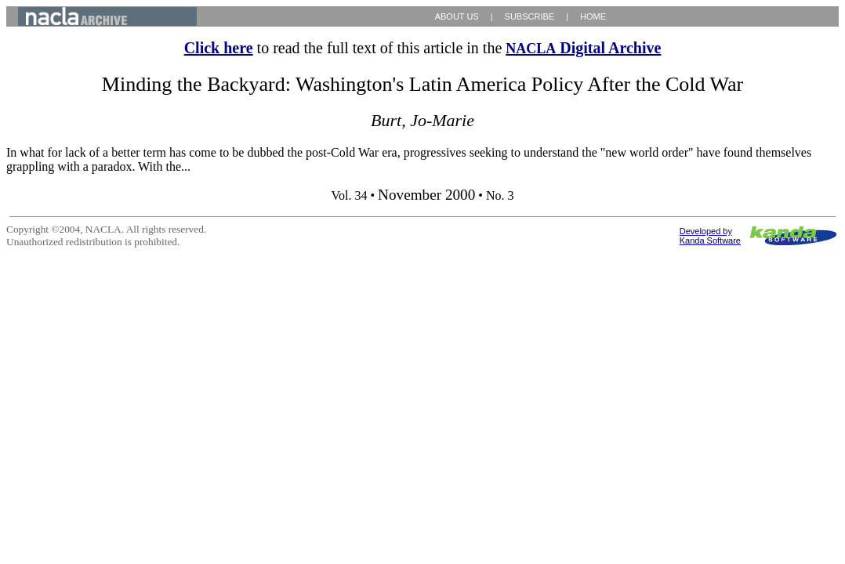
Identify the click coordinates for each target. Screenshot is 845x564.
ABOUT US (457, 16)
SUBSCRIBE (530, 16)
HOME (593, 16)
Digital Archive (583, 47)
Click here (218, 47)
